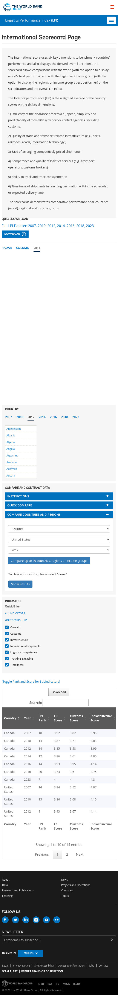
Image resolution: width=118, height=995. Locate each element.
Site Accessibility (44, 965)
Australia (11, 469)
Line (37, 248)
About (5, 879)
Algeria (10, 442)
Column (22, 248)
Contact (103, 965)
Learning (7, 896)
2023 (75, 417)
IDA (50, 984)
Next (79, 854)
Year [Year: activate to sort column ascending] (27, 718)
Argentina (12, 455)
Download (15, 234)
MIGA (66, 984)
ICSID (76, 984)
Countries (67, 890)
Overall (14, 627)
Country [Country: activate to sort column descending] (10, 718)
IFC (57, 984)
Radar (7, 248)
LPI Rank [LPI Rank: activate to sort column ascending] (42, 718)
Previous (42, 854)
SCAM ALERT (10, 971)
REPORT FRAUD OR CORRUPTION (42, 971)
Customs (15, 633)
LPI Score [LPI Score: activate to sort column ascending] (58, 718)
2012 (31, 417)
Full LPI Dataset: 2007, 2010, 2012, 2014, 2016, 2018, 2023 (48, 225)
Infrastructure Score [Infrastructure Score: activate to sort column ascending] (101, 718)
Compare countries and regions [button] (34, 514)
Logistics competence (23, 652)
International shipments (24, 646)
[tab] (59, 496)
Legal (5, 965)
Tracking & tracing (21, 658)
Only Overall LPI (16, 620)
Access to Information (71, 965)
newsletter (12, 932)
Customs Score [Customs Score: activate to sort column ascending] (76, 718)
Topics (65, 896)
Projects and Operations (75, 885)
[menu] (112, 6)
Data (5, 885)
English (29, 953)
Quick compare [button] (19, 505)
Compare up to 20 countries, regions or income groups (49, 561)
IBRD (41, 984)
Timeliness (16, 665)
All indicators (15, 613)
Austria (10, 475)
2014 (42, 417)
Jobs (91, 965)
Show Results (20, 584)
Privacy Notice (21, 965)
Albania (10, 435)
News (64, 879)
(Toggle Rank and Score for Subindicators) (31, 681)
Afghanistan (13, 429)
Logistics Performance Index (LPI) (31, 20)
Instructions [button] (18, 496)
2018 (64, 417)
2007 (8, 417)
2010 (19, 417)
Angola (10, 449)
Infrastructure (18, 640)
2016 (53, 417)
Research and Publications (18, 890)
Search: (59, 702)
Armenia (11, 462)
